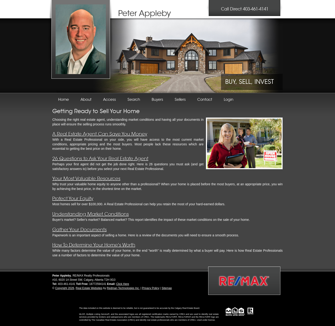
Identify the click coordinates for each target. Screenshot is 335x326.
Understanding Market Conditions (90, 214)
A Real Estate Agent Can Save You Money (99, 134)
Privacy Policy (150, 288)
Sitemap (167, 288)
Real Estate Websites (89, 288)
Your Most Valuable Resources (86, 179)
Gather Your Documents (79, 230)
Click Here (122, 284)
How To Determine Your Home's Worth (93, 245)
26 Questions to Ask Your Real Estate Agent (100, 159)
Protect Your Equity (72, 199)
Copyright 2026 (64, 288)
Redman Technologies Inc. (123, 288)
